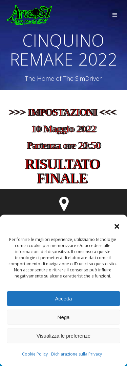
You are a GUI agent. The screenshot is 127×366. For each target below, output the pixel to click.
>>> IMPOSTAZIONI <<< (64, 112)
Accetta (63, 298)
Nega (64, 317)
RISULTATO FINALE (63, 171)
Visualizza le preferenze (63, 336)
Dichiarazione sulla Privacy (76, 354)
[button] (116, 226)
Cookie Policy (35, 354)
